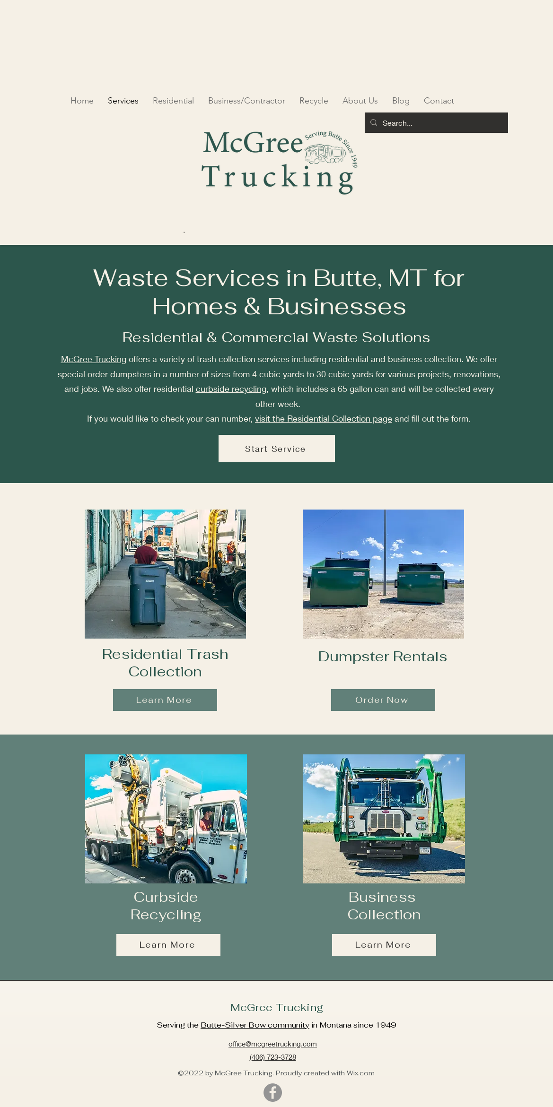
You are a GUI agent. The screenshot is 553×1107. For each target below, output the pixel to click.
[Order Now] (383, 700)
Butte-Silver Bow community (255, 1025)
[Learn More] (165, 700)
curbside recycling (231, 388)
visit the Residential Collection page (323, 418)
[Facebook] (272, 1092)
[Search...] (435, 122)
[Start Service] (277, 448)
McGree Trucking (93, 359)
